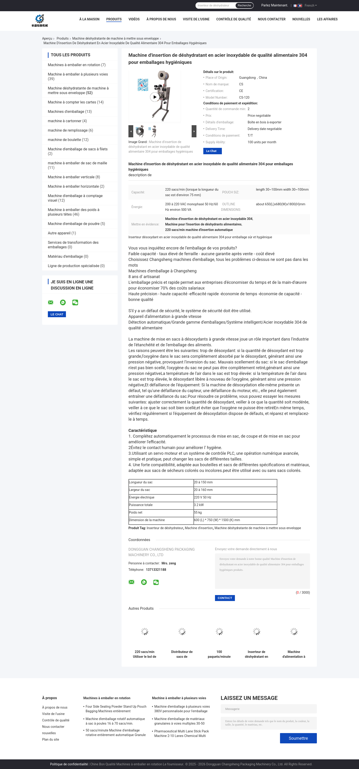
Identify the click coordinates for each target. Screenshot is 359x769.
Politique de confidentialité (69, 764)
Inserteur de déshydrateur (165, 528)
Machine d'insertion (199, 528)
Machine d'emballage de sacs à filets (78, 149)
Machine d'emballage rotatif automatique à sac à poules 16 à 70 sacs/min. (115, 721)
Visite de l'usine (196, 19)
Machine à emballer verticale (71, 177)
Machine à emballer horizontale (73, 186)
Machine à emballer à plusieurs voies (78, 74)
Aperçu (47, 38)
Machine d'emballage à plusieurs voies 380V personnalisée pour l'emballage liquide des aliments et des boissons (182, 709)
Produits (114, 19)
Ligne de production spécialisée (73, 266)
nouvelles (301, 19)
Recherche (244, 5)
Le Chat (211, 151)
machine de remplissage (68, 130)
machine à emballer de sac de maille (77, 163)
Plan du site (50, 739)
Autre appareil (59, 233)
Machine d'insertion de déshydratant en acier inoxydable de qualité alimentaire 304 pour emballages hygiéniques (160, 146)
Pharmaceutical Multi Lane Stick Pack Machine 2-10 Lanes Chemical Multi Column (181, 734)
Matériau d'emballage (65, 256)
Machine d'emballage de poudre (74, 224)
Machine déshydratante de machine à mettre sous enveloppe (115, 38)
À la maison (89, 19)
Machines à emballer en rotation (74, 65)
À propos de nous (161, 19)
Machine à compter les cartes (72, 102)
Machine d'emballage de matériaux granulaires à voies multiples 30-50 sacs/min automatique (179, 722)
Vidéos (134, 19)
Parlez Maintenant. (274, 5)
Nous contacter (272, 19)
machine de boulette (64, 140)
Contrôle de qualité (233, 19)
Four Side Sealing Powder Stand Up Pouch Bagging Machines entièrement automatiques (116, 709)
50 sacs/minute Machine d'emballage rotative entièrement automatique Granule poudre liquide (116, 733)
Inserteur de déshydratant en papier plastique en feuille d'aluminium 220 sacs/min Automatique (256, 654)
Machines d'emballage (66, 111)
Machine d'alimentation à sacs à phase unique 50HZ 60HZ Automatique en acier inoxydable (293, 654)
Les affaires (327, 19)
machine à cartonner (64, 121)
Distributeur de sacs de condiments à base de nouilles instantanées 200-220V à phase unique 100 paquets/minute (182, 654)
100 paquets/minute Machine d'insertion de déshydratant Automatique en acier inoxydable (219, 654)
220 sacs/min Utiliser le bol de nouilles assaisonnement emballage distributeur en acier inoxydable (145, 654)
